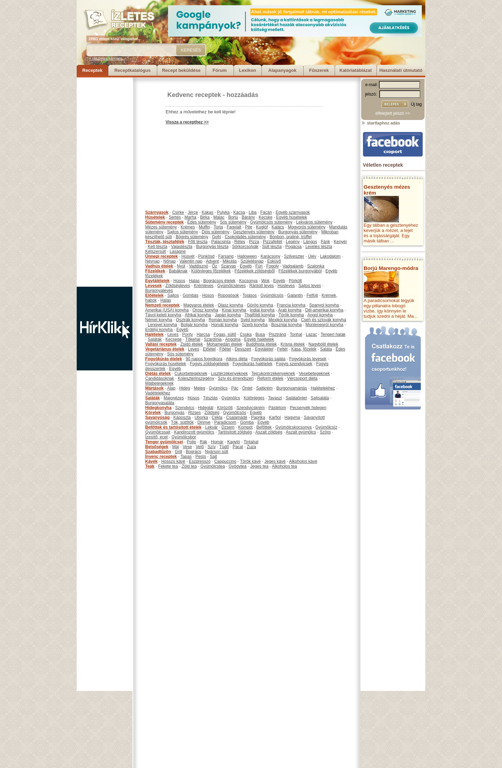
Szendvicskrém (250, 407)
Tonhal (296, 334)
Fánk (325, 241)
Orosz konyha (205, 310)
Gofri (216, 236)
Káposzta (182, 417)
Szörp (325, 432)
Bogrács (193, 451)
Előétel (209, 349)
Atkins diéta (237, 358)
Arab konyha (289, 310)
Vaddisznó (198, 266)
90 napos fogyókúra (204, 358)
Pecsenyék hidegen (308, 407)
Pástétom (277, 407)
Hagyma (292, 417)
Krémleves (204, 285)
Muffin (204, 227)
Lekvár (211, 427)
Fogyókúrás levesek (307, 358)
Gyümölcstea (212, 466)
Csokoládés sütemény (245, 236)
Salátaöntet (296, 398)
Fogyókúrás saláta (268, 358)
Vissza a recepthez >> (187, 122)
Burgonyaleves (159, 290)
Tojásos (250, 295)
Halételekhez (323, 388)
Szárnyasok (157, 212)
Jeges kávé (275, 461)
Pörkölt (295, 280)
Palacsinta (220, 241)
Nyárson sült (216, 451)
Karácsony (270, 256)
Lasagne (178, 251)
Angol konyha (320, 315)
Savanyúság (157, 417)
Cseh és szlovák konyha (323, 319)
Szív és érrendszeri (236, 378)
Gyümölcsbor (184, 437)
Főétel (225, 349)
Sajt (213, 456)
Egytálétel (264, 349)
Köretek (153, 412)
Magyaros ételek (198, 305)
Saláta (326, 349)
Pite (248, 227)
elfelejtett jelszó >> (392, 113)
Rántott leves (261, 285)
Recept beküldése (181, 70)
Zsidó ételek (191, 344)
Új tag (416, 104)
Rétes (239, 241)
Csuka (246, 334)
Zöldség (212, 412)
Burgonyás (174, 412)
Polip (191, 441)
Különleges (254, 398)
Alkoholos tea (284, 466)
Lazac (311, 334)
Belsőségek (157, 446)
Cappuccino (225, 461)
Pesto (200, 456)
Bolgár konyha (194, 324)
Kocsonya (248, 280)
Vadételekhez (157, 393)
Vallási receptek (161, 344)
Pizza (254, 241)
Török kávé (250, 461)
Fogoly (272, 266)
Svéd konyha (253, 319)
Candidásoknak (159, 378)
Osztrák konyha (190, 319)
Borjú (233, 217)
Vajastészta (181, 246)
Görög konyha (260, 305)
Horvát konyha (224, 324)
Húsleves (286, 285)
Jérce (193, 212)
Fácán (266, 212)
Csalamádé (237, 417)
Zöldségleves (178, 285)
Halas (194, 280)
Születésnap (252, 261)
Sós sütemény (233, 222)
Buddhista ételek (261, 344)
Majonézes (173, 398)
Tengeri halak (333, 334)
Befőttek (264, 427)
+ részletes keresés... (107, 58)
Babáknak (178, 271)
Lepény (292, 241)
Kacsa (239, 212)
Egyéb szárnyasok (293, 212)
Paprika (258, 417)
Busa (260, 334)
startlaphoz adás (380, 123)
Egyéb (246, 266)
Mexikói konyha (282, 319)
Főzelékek (155, 271)
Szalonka (315, 266)
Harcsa (203, 334)
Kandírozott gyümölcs (194, 432)
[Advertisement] (104, 182)
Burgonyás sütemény (298, 231)
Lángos (310, 241)
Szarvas (228, 266)
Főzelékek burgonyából (300, 271)
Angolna (233, 339)
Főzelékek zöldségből (255, 271)
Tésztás (210, 398)
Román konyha (223, 319)
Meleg (199, 388)
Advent (212, 261)
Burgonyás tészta (212, 246)
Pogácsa (294, 246)
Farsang (226, 256)
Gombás (190, 295)
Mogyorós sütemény (307, 227)
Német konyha (158, 319)
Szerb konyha (254, 324)
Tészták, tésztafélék (164, 241)
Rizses (194, 412)
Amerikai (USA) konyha (167, 310)
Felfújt (312, 295)
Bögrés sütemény (192, 236)
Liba (253, 212)
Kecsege (174, 339)
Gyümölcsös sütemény (271, 222)
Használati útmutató (401, 70)
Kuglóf (262, 227)
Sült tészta (272, 246)
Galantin (295, 295)
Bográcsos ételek (219, 280)
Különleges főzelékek (211, 271)
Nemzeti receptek (162, 305)
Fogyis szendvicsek (294, 363)
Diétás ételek (158, 373)
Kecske (265, 217)
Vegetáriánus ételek (164, 349)
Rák (203, 441)
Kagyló (233, 441)
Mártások (154, 388)
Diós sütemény (215, 231)
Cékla (217, 417)
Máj (175, 446)
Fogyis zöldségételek (209, 363)
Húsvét (188, 256)
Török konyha (291, 315)
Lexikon (247, 70)
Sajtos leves (309, 285)
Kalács (278, 227)
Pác (234, 388)
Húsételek (155, 217)
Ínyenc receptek (161, 456)
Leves (172, 334)
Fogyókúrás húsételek (165, 363)
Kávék (151, 461)
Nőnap (169, 261)
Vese (187, 446)
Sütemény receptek (164, 222)
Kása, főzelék (303, 349)
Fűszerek (319, 70)
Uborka (201, 417)
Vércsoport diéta (302, 378)
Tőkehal (192, 339)
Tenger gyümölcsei (164, 441)
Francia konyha (291, 305)
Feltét (282, 349)
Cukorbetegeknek (191, 373)
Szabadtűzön (158, 451)
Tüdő (224, 446)
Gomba (246, 422)
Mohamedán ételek (224, 344)
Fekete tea (168, 466)
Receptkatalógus (132, 70)
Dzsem (227, 427)
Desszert (243, 349)
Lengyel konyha (162, 324)
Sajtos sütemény (182, 231)
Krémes (188, 227)
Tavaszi (275, 398)
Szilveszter (294, 256)
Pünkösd (206, 256)
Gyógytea (237, 466)
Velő (200, 446)
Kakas (207, 212)
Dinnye (203, 422)
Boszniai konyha (286, 324)
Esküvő (274, 261)
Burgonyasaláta (159, 402)
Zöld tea (189, 466)
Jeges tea (259, 466)
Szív (211, 446)
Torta (218, 227)
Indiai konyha (262, 310)
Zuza (251, 446)
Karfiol (275, 417)
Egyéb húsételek (291, 217)
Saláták (155, 339)
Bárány (248, 217)
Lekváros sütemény (314, 222)
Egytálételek (157, 280)
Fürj (259, 266)
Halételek (154, 334)
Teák (149, 466)
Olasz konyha (230, 305)
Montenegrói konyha (324, 324)
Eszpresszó (200, 461)
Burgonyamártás (291, 388)
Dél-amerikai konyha (324, 310)
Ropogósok (228, 295)
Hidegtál (205, 407)
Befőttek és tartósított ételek (173, 427)
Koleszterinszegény (196, 378)
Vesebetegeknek (314, 373)
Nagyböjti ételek (323, 344)
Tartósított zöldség (235, 432)
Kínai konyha (234, 310)
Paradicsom (225, 422)
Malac (219, 217)
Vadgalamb (293, 266)
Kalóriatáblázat (356, 70)
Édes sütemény (201, 222)
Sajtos (173, 295)
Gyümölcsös (271, 295)
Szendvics (185, 407)
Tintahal (251, 441)
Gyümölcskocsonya (293, 427)
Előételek (154, 295)
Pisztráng (277, 334)
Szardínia (213, 339)
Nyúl (181, 266)
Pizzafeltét (272, 241)
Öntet (247, 388)
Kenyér (340, 241)
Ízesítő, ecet (156, 437)
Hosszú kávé (173, 461)
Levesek (153, 285)
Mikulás (229, 261)
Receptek (92, 70)
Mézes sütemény (161, 227)
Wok (265, 280)
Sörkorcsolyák (245, 246)
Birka (205, 217)
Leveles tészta (318, 246)
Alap (171, 388)
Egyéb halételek (259, 339)
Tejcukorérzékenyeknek (273, 373)
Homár (217, 441)
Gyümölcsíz (326, 427)
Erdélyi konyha (159, 329)
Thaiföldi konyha (259, 315)
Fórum (220, 70)
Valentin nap (191, 261)
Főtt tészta (197, 241)
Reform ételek (270, 378)
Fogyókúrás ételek (163, 358)
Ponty (187, 334)
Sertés (175, 217)
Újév (312, 256)
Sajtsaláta (320, 398)
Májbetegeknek (159, 383)
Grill (178, 451)
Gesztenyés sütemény (254, 231)
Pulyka (223, 212)
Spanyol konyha (324, 305)
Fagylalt (234, 227)
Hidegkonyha (158, 407)
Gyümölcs (218, 388)
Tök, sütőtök (182, 422)
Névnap (152, 261)
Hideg (184, 388)
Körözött (225, 407)
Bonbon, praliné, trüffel (290, 236)
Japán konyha (228, 315)
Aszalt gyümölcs (301, 432)
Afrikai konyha (198, 315)
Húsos (179, 280)
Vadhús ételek (159, 266)
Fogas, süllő (225, 334)
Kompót (245, 427)
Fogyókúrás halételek (252, 363)
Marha (190, 217)
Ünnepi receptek (161, 256)
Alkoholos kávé (303, 461)
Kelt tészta (157, 246)
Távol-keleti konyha (163, 315)
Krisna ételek (293, 344)
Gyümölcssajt (157, 432)
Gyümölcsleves (231, 285)
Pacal (238, 446)
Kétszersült (155, 251)
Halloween (247, 256)
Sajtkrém (264, 388)
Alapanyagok (282, 70)
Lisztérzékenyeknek (229, 373)
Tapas (186, 456)
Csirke (178, 212)
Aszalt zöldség (268, 432)
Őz (214, 266)
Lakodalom (330, 256)
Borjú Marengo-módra (391, 268)
